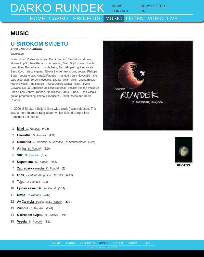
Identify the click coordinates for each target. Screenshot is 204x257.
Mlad (28, 128)
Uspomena (32, 162)
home (37, 18)
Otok (40, 175)
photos (183, 165)
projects (86, 18)
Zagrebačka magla (38, 168)
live (172, 18)
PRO (144, 11)
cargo (58, 18)
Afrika (29, 148)
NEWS (117, 6)
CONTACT (120, 11)
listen (135, 18)
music (113, 18)
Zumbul (30, 208)
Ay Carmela (39, 201)
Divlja (29, 195)
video (155, 18)
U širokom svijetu (37, 215)
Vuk (27, 155)
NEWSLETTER (153, 6)
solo (42, 113)
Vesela (29, 221)
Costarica (52, 142)
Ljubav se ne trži (36, 188)
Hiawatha (31, 135)
